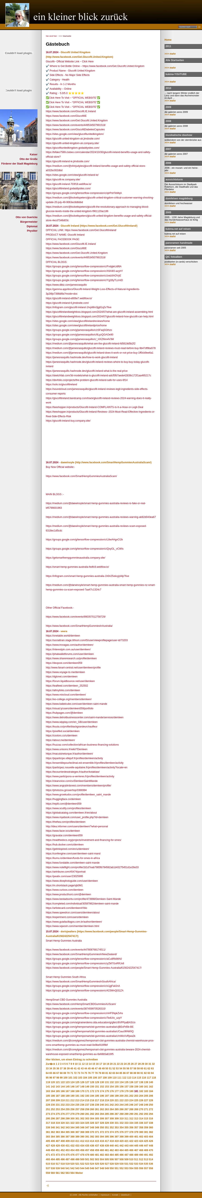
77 (92, 1073)
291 (136, 1114)
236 (82, 1104)
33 (47, 1068)
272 (151, 1109)
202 (131, 1095)
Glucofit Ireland (70, 225)
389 (77, 1136)
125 (77, 1082)
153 (107, 1086)
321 (67, 1122)
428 (53, 1145)
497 (67, 1159)
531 (126, 1163)
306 (102, 1118)
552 (121, 1168)
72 (75, 1073)
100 (65, 1077)
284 (102, 1114)
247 (136, 1104)
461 (107, 1150)
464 (121, 1150)
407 (58, 1141)
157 (126, 1086)
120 (53, 1082)
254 (63, 1109)
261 (97, 1109)
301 (77, 1118)
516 (53, 1163)
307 (107, 1118)
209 (58, 1100)
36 (57, 1068)
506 (112, 1159)
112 (124, 1077)
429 (58, 1145)
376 (121, 1132)
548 (102, 1168)
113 (129, 1077)
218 (102, 1100)
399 (126, 1136)
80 (103, 1073)
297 (58, 1118)
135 (126, 1082)
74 (82, 1073)
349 (97, 1127)
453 (67, 1150)
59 (138, 1068)
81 (106, 1073)
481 (97, 1154)
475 (67, 1154)
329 (107, 1122)
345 (77, 1127)
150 (92, 1086)
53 (117, 1068)
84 (117, 1073)
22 (118, 1063)
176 (112, 1091)
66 (54, 1073)
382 (151, 1132)
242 (112, 1104)
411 (77, 1141)
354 (121, 1127)
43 (82, 1068)
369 (87, 1132)
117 (149, 1077)
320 (63, 1122)
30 (146, 1063)
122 (63, 1082)
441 (117, 1145)
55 (124, 1068)
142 (53, 1086)
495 (58, 1159)
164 (53, 1091)
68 (61, 1073)
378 (131, 1132)
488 (131, 1154)
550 (112, 1168)
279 (77, 1114)
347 (87, 1127)
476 (72, 1154)
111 (119, 1077)
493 (48, 1159)
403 (146, 1136)
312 (131, 1118)
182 (141, 1091)
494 (53, 1159)
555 (136, 1168)
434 (82, 1145)
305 (97, 1118)
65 (50, 1073)
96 (50, 1077)
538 (53, 1168)
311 (126, 1118)
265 (117, 1109)
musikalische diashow (179, 135)
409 (67, 1141)
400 (131, 1136)
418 (112, 1141)
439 (107, 1145)
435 (87, 1145)
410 (72, 1141)
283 (97, 1114)
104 (85, 1077)
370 (92, 1132)
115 (139, 1077)
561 (58, 1173)
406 (53, 1141)
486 (121, 1154)
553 (126, 1168)
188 (63, 1095)
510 (131, 1159)
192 (82, 1095)
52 (113, 1068)
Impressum (105, 1195)
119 (48, 1082)
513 (146, 1159)
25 (128, 1063)
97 (54, 1077)
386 (63, 1136)
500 (82, 1159)
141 (48, 1086)
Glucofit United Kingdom (75, 52)
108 (105, 1077)
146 (72, 1086)
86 (124, 1073)
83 (113, 1073)
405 (48, 1141)
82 (110, 1073)
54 (120, 1068)
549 (107, 1168)
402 (141, 1136)
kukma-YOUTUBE (176, 74)
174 (102, 1091)
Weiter (79, 1173)
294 (151, 1114)
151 (97, 1086)
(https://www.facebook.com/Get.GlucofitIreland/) (108, 225)
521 (77, 1163)
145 (67, 1086)
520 (72, 1163)
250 (151, 1104)
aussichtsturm (174, 179)
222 (121, 1100)
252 (53, 1109)
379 (136, 1132)
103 (80, 1077)
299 (67, 1118)
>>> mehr (170, 53)
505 (107, 1159)
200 (121, 1095)
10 (76, 1063)
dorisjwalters (68, 931)
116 (144, 1077)
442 (121, 1145)
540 (63, 1168)
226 (141, 1100)
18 (104, 1063)
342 (63, 1127)
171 (87, 1091)
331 (117, 1122)
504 (102, 1159)
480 (92, 1154)
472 (53, 1154)
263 (107, 1109)
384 (53, 1136)
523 (87, 1163)
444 (131, 1145)
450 (53, 1150)
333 (126, 1122)
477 (77, 1154)
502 (92, 1159)
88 (131, 1073)
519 (67, 1163)
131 (107, 1082)
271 (146, 1109)
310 (121, 1118)
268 (131, 1109)
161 (146, 1086)
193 (87, 1095)
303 (87, 1118)
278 (72, 1114)
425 (146, 1141)
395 (107, 1136)
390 (82, 1136)
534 (141, 1163)
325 (87, 1122)
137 (136, 1082)
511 (136, 1159)
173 (97, 1091)
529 (117, 1163)
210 (63, 1100)
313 (136, 1118)
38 (64, 1068)
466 (131, 1150)
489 (136, 1154)
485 (117, 1154)
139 (146, 1082)
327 (97, 1122)
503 (97, 1159)
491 (146, 1154)
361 (48, 1132)
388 (72, 1136)
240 (102, 1104)
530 (121, 1163)
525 (97, 1163)
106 (95, 1077)
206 (151, 1095)
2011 (168, 46)
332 (121, 1122)
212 (72, 1100)
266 (121, 1109)
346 (82, 1127)
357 (136, 1127)
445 (136, 1145)
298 (63, 1118)
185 (48, 1095)
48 (99, 1068)
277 (67, 1114)
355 (126, 1127)
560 (53, 1173)
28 (139, 1063)
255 (67, 1109)
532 (131, 1163)
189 (67, 1095)
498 (72, 1159)
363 (58, 1132)
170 (82, 1091)
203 (136, 1095)
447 (146, 1145)
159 (136, 1086)
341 (58, 1127)
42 (78, 1068)
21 (114, 1063)
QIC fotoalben (174, 256)
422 (131, 1141)
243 (117, 1104)
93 (148, 1073)
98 (57, 1077)
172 (92, 1091)
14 (90, 1063)
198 (112, 1095)
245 (126, 1104)
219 (107, 1100)
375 (117, 1132)
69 (64, 1073)
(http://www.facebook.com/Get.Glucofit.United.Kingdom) (79, 56)
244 (121, 1104)
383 (48, 1136)
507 (117, 1159)
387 (67, 1136)
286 (112, 1114)
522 (82, 1163)
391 (87, 1136)
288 (121, 1114)
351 (107, 1127)
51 (110, 1068)
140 (151, 1082)
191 (77, 1095)
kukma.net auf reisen (178, 228)
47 (96, 1068)
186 (53, 1095)
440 (112, 1145)
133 (117, 1082)
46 (92, 1068)
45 (89, 1068)
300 (72, 1118)
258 (82, 1109)
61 (145, 1068)
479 (87, 1154)
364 (63, 1132)
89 (134, 1073)
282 (92, 1114)
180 (131, 1091)
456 (82, 1150)
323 (77, 1122)
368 (82, 1132)
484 (112, 1154)
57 (131, 1068)
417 (107, 1141)
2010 (168, 88)
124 (72, 1082)
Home (168, 39)
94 (152, 1073)
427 (48, 1145)
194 (92, 1095)
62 (148, 1068)
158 (131, 1086)
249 (146, 1104)
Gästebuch (125, 1195)
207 (48, 1100)
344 (72, 1127)
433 (77, 1145)
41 (75, 1068)
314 (141, 1118)
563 (67, 1173)
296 (53, 1118)
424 (141, 1141)
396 (112, 1136)
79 (99, 1073)
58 (134, 1068)
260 (92, 1109)
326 (92, 1122)
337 (146, 1122)
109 (109, 1077)
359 (146, 1127)
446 (141, 1145)
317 (48, 1122)
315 (146, 1118)
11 (79, 1063)
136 (131, 1082)
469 (146, 1150)
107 (100, 1077)
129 (97, 1082)
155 (117, 1086)
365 (67, 1132)
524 (92, 1163)
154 (112, 1086)
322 (72, 1122)
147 (77, 1086)
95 (47, 1077)
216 (92, 1100)
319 (58, 1122)
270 (141, 1109)
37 (61, 1068)
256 (72, 1109)
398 (121, 1136)
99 (61, 1077)
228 (151, 1100)
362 (53, 1132)
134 (121, 1082)
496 (63, 1159)
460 (102, 1150)
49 (103, 1068)
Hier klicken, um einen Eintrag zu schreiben (72, 1059)
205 (146, 1095)
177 (117, 1091)
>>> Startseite (65, 36)
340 (53, 1127)
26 (132, 1063)
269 (136, 1109)
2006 (168, 163)
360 (151, 1127)
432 (72, 1145)
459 (97, 1150)
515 (48, 1163)
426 (151, 1141)
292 (141, 1114)
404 (151, 1136)
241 (107, 1104)
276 (63, 1114)
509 (126, 1159)
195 (97, 1095)
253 (58, 1109)
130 (102, 1082)
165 (58, 1091)
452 (63, 1150)
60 (141, 1068)
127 (87, 1082)
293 (146, 1114)
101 (70, 1077)
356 (131, 1127)
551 (117, 1168)
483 (107, 1154)
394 (102, 1136)
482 (102, 1154)
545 (87, 1168)
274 (53, 1114)
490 (141, 1154)
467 (136, 1150)
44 (85, 1068)
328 (102, 1122)
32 (153, 1063)
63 (152, 1068)
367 (77, 1132)
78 (96, 1073)
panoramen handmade (179, 242)
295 (48, 1118)
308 (112, 1118)
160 (141, 1086)
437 (97, 1145)
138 (141, 1082)
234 (72, 1104)
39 (68, 1068)
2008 (168, 121)
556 (141, 1168)
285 (107, 1114)
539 (58, 1168)
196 (102, 1095)
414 (92, 1141)
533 (136, 1163)
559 (48, 1173)
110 (114, 1077)
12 (83, 1063)
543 (77, 1168)
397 (117, 1136)
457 (87, 1150)
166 (63, 1091)
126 (82, 1082)
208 (53, 1100)
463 (117, 1150)
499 (77, 1159)
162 (151, 1086)
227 (146, 1100)
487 (126, 1154)
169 (77, 1091)
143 (58, 1086)
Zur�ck (50, 1063)
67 (57, 1073)
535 (146, 1163)
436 (92, 1145)
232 (63, 1104)
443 (126, 1145)
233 (67, 1104)
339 (48, 1127)
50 (106, 1068)
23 (121, 1063)
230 (53, 1104)
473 (58, 1154)
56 (127, 1068)
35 (54, 1068)
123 (67, 1082)
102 (75, 1077)
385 (58, 1136)
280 (82, 1114)
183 (146, 1091)
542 (72, 1168)
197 (107, 1095)
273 (48, 1114)
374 (112, 1132)
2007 (168, 149)
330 (112, 1122)
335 (136, 1122)
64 (47, 1073)
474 (63, 1154)
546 (92, 1168)
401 (136, 1136)
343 (67, 1127)
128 (92, 1082)
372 (102, 1132)
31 (149, 1063)
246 (131, 1104)
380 (141, 1132)
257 (77, 1109)
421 (126, 1141)
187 (58, 1095)
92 (145, 1073)
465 (126, 1150)
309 (117, 1118)
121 (58, 1082)
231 (58, 1104)
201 (126, 1095)
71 (71, 1073)
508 (121, 1159)
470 (151, 1150)
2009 (168, 107)
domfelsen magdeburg (179, 198)
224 (131, 1100)
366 (72, 1132)
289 (126, 1114)
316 (151, 1118)
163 (48, 1091)
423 (136, 1141)
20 (111, 1063)
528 (112, 1163)
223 (126, 1100)
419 (117, 1141)
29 (142, 1063)
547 (97, 1168)
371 (97, 1132)
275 (58, 1114)
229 (48, 1104)
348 (92, 1127)
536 (151, 1163)
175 (107, 1091)
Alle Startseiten (175, 60)
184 (151, 1091)
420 (121, 1141)
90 (138, 1073)
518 (63, 1163)
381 (146, 1132)
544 (82, 1168)
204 (141, 1095)
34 (50, 1068)
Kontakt (115, 1195)
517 (58, 1163)
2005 (168, 212)
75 (85, 1073)
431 (67, 1145)
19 (107, 1063)
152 (102, 1086)
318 (53, 1122)
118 (154, 1077)
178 (121, 1091)
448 (151, 1145)
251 (48, 1109)
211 (67, 1100)
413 (87, 1141)
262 (102, 1109)
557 (146, 1168)
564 (72, 1173)
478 (82, 1154)
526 (102, 1163)
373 (107, 1132)
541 (67, 1168)
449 (48, 1150)
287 (117, 1114)
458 (92, 1150)
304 (92, 1118)
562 (63, 1173)
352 (112, 1127)
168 (72, 1091)
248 (141, 1104)
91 (141, 1073)
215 (87, 1100)
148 (82, 1086)
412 (82, 1141)
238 (92, 1104)
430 (63, 1145)
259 (87, 1109)
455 (77, 1150)
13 (86, 1063)
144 (63, 1086)
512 (141, 1159)
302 (82, 1118)
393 (97, 1136)
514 (151, 1159)
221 (117, 1100)
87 (127, 1073)
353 (117, 1127)
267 (126, 1109)
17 (100, 1063)
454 (72, 1150)
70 (68, 1073)
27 (135, 1063)
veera (64, 631)
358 (141, 1127)
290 (131, 1114)
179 (126, 1091)
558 (151, 1168)
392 (92, 1136)
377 (126, 1132)
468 (141, 1150)
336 (141, 1122)
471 (48, 1154)
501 (87, 1159)
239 (97, 1104)
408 (63, 1141)
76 (89, 1073)
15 (93, 1063)
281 (87, 1114)
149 (87, 1086)
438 (102, 1145)
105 (90, 1077)
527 (107, 1163)
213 (77, 1100)
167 (67, 1091)
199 (117, 1095)
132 (112, 1082)
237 (87, 1104)
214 (82, 1100)
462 (112, 1150)
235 (77, 1104)
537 (48, 1168)
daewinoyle (67, 462)
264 (112, 1109)
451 (58, 1150)
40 (71, 1068)
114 (134, 1077)
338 (151, 1122)
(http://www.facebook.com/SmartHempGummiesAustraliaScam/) (113, 462)
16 (97, 1063)
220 (112, 1100)
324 (82, 1122)
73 (78, 1073)
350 (102, 1127)
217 (97, 1100)
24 (125, 1063)
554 (131, 1168)
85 (120, 1073)
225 (136, 1100)
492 (151, 1154)
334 (131, 1122)
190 (72, 1095)
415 (97, 1141)
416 (102, 1141)
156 (121, 1086)
